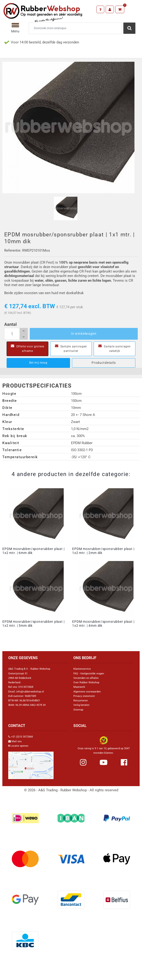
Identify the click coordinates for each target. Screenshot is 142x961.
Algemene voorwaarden (87, 691)
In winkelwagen (83, 333)
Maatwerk (79, 686)
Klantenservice (82, 668)
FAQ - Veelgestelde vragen (88, 673)
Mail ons (17, 741)
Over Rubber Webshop (86, 682)
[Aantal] (16, 334)
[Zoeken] (75, 28)
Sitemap (78, 709)
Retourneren (80, 700)
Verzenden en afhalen (86, 678)
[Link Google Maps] (31, 763)
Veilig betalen (81, 705)
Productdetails (104, 363)
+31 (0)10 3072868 (22, 736)
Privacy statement (84, 696)
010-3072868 (25, 686)
